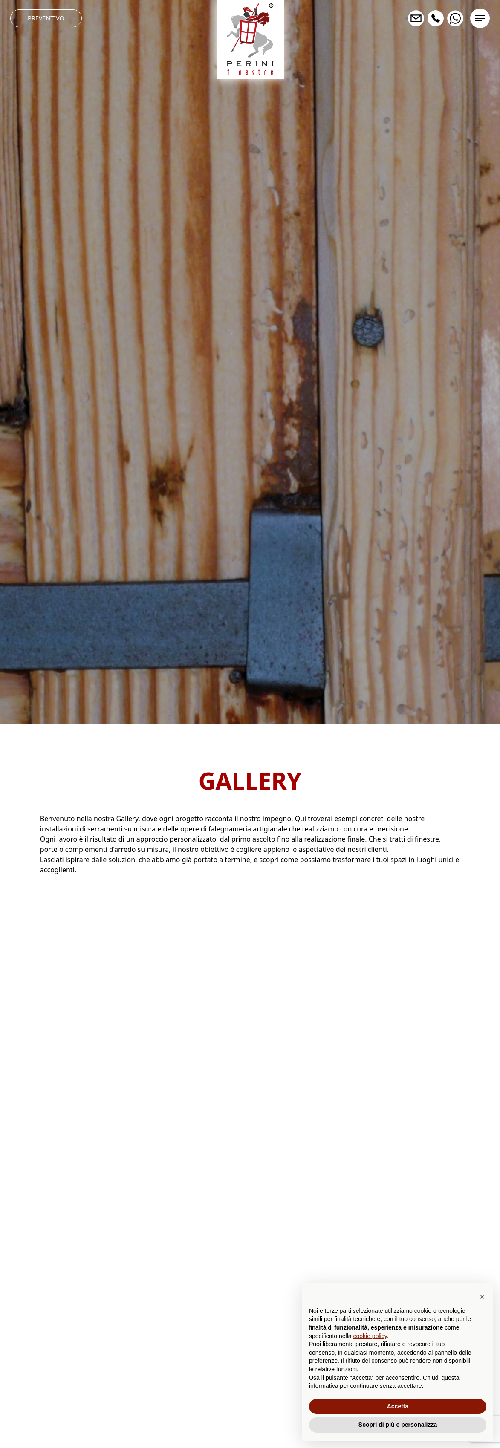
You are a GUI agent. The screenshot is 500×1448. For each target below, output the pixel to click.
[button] (482, 1297)
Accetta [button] (398, 1406)
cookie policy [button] (370, 1336)
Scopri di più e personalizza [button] (397, 1424)
